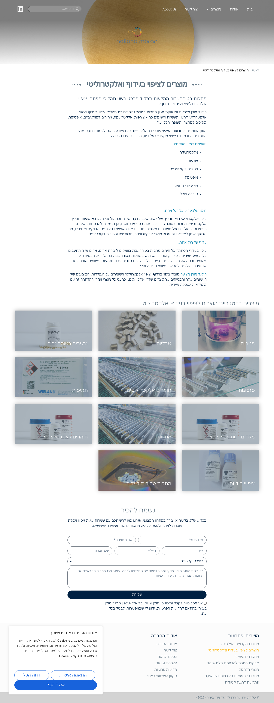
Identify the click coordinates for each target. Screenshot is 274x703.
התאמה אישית (73, 675)
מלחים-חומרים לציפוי (232, 437)
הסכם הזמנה (167, 657)
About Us (169, 9)
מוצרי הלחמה (249, 670)
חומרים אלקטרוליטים (149, 390)
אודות (234, 9)
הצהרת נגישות (166, 663)
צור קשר (191, 9)
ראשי (255, 70)
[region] (56, 660)
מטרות (248, 343)
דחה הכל (31, 675)
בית (250, 9)
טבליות (163, 343)
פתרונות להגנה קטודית (242, 682)
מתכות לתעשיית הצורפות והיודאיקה (232, 676)
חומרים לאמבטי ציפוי (66, 437)
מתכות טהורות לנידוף (148, 483)
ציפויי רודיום (242, 483)
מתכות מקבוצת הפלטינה (240, 644)
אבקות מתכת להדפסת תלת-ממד (233, 663)
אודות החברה (166, 644)
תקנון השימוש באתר (161, 676)
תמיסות (80, 390)
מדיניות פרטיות (165, 670)
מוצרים (213, 9)
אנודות (164, 437)
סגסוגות (246, 390)
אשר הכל (56, 685)
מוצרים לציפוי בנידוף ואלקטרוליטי (233, 650)
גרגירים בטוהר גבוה (68, 343)
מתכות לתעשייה (246, 657)
